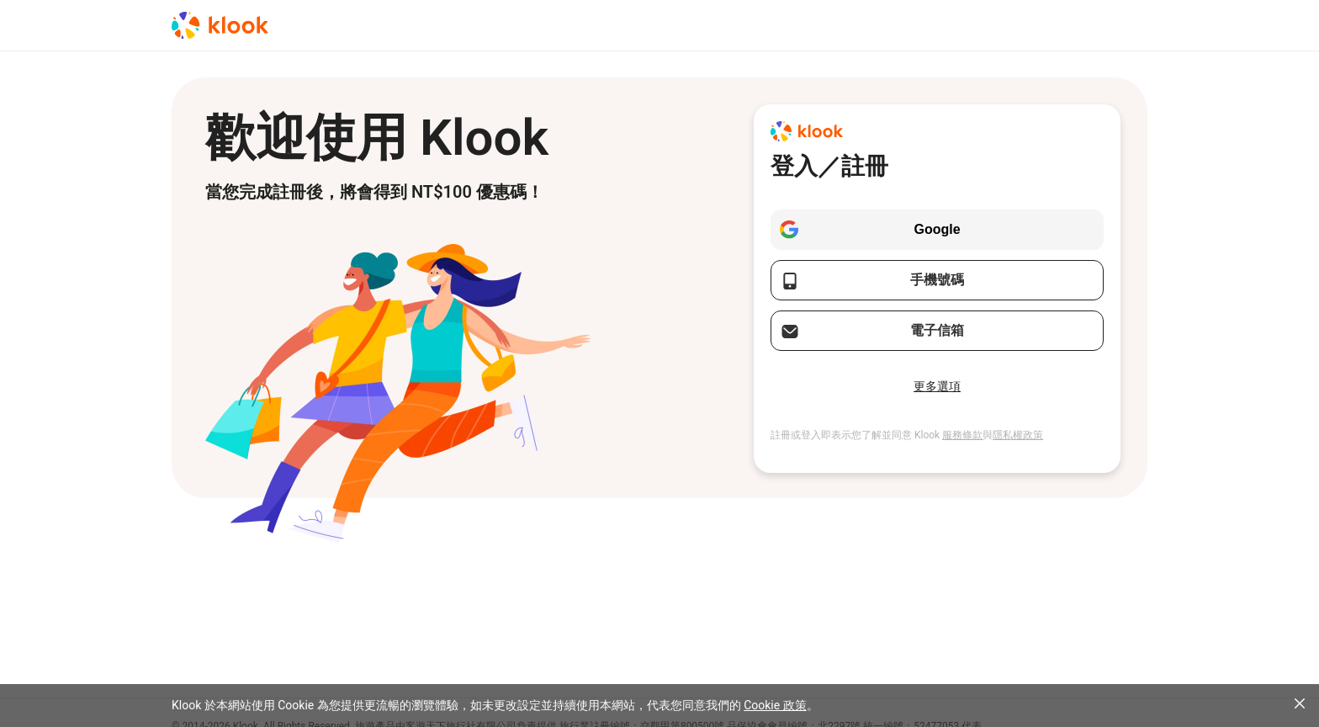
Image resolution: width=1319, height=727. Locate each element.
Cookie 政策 (775, 705)
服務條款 (962, 435)
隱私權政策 (1018, 435)
